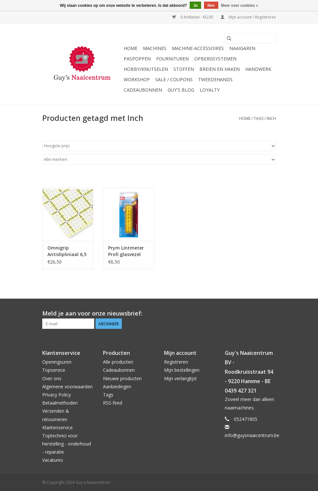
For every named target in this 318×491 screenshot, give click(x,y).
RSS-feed (112, 403)
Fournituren (172, 59)
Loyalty (210, 90)
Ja (195, 5)
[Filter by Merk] (159, 159)
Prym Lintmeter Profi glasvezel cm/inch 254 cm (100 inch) (126, 251)
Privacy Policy (56, 395)
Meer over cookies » (239, 5)
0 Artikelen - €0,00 (193, 17)
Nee (211, 5)
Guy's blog (181, 90)
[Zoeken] (250, 38)
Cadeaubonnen (143, 90)
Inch (271, 118)
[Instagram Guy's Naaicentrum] (271, 313)
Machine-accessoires (198, 48)
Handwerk (258, 69)
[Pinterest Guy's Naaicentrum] (259, 313)
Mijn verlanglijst (180, 378)
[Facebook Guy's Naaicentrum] (247, 313)
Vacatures (52, 460)
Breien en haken (219, 69)
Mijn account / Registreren (248, 17)
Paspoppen (137, 59)
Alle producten (118, 362)
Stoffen (183, 69)
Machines (154, 48)
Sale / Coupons (174, 79)
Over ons (51, 378)
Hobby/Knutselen (146, 69)
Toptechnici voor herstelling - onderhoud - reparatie (66, 444)
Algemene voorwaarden (67, 386)
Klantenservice (57, 427)
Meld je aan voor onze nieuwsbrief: (92, 313)
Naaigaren (242, 48)
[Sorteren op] (159, 146)
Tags (258, 118)
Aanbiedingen (117, 386)
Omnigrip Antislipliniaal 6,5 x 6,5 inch (66, 251)
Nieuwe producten (122, 378)
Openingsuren (56, 362)
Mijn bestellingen (181, 370)
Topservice (53, 370)
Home (130, 48)
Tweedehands (215, 79)
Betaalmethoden (60, 403)
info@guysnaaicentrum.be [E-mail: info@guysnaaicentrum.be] (252, 435)
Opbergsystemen (215, 59)
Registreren (176, 362)
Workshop (137, 79)
